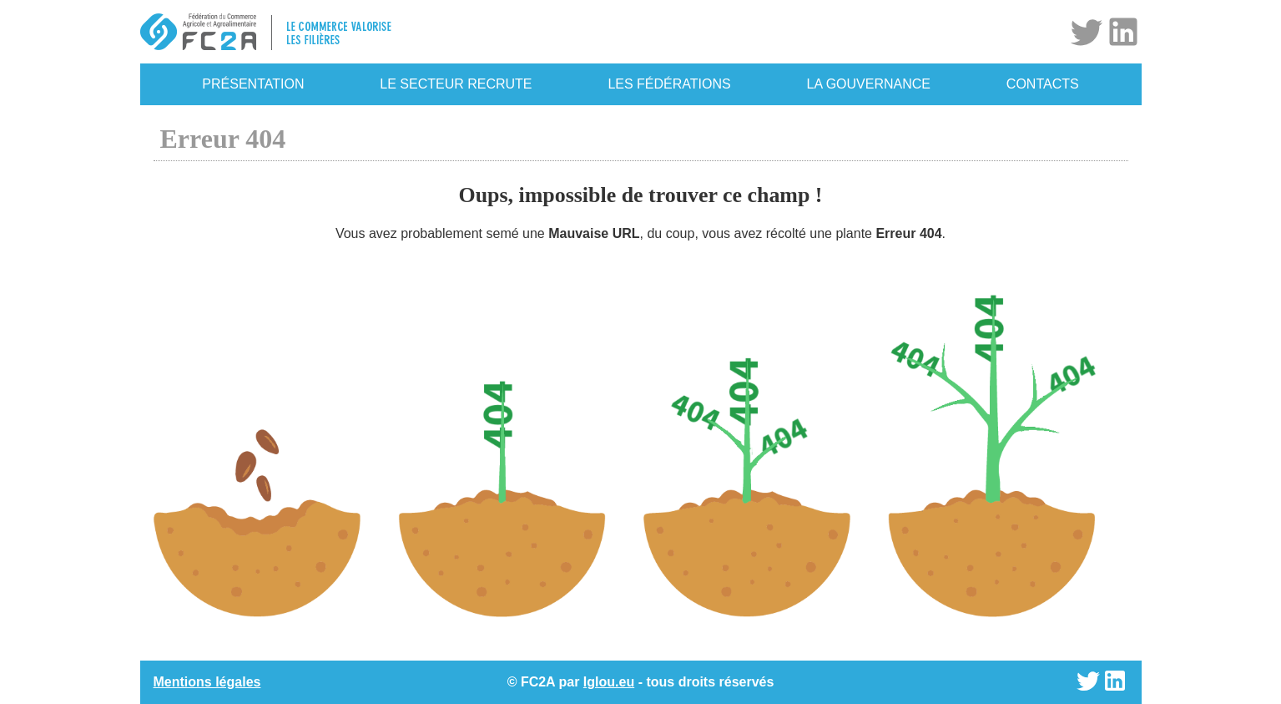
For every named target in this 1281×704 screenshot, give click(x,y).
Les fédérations (669, 84)
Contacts (1042, 84)
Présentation (253, 84)
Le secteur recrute (456, 84)
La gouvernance (868, 84)
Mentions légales (207, 682)
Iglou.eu (608, 682)
